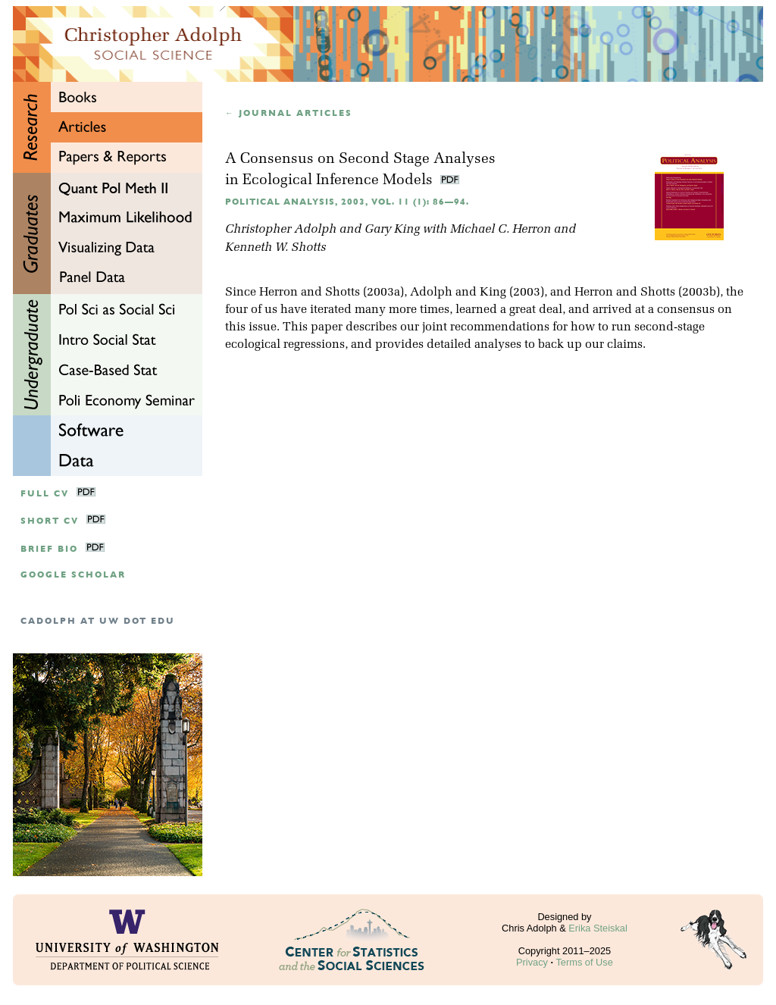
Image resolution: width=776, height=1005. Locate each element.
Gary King (392, 230)
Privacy (532, 962)
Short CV (49, 521)
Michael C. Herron (500, 230)
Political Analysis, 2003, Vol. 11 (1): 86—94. (347, 202)
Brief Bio (49, 549)
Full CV (44, 494)
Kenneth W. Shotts (275, 248)
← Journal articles (288, 113)
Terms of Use (583, 962)
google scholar (73, 575)
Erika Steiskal (597, 928)
